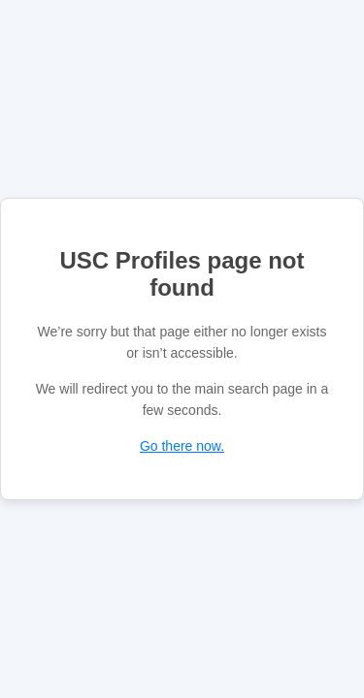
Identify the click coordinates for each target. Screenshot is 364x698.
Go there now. (182, 446)
